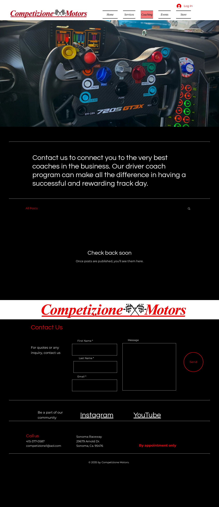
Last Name (85, 358)
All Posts (32, 208)
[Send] (193, 362)
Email (81, 376)
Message (133, 340)
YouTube (147, 415)
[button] (189, 209)
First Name (84, 341)
